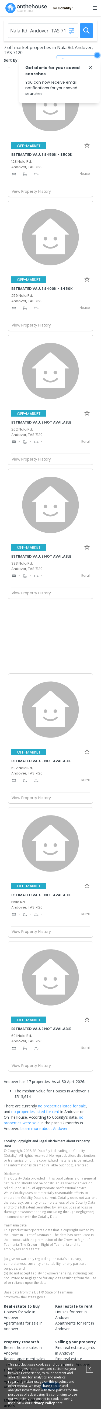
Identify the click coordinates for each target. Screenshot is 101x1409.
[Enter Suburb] (43, 30)
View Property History (33, 191)
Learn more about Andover (44, 1128)
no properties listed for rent (35, 1111)
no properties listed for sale (62, 1105)
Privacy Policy (43, 1403)
